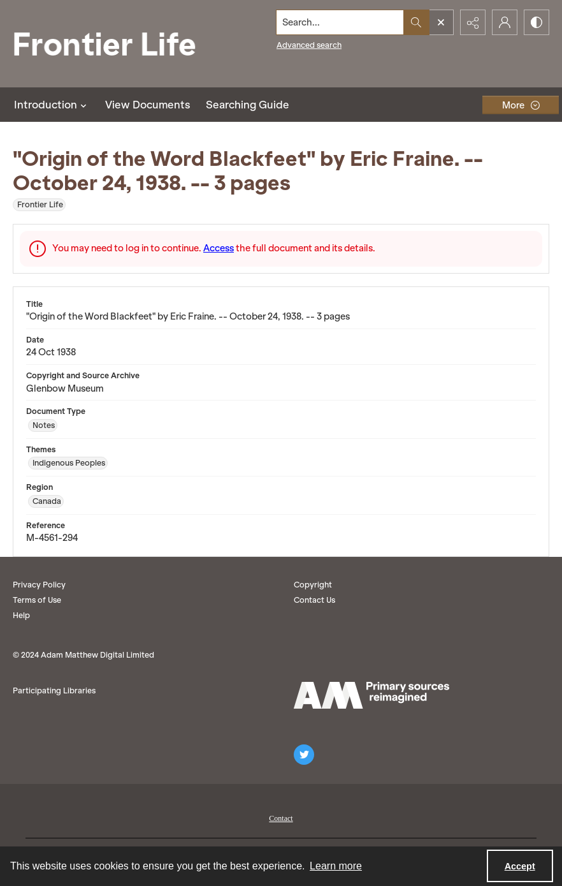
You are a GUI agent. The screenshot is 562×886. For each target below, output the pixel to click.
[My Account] (505, 22)
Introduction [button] (52, 104)
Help (21, 615)
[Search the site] (340, 22)
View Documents (148, 104)
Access (218, 248)
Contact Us (314, 600)
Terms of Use (37, 600)
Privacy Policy (39, 584)
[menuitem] (280, 817)
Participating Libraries (54, 690)
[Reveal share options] (473, 22)
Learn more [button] (336, 865)
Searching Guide (247, 104)
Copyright (313, 584)
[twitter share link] (304, 754)
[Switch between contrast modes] (536, 22)
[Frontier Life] (115, 43)
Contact (280, 818)
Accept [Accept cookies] (520, 866)
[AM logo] (371, 695)
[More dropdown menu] (520, 105)
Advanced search (309, 45)
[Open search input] (441, 22)
